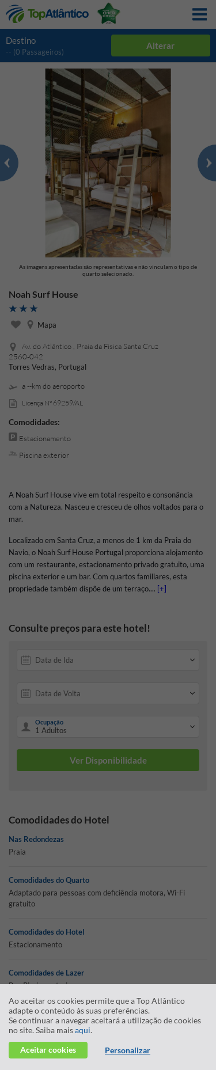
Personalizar (127, 1050)
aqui (82, 1030)
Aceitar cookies (48, 1049)
